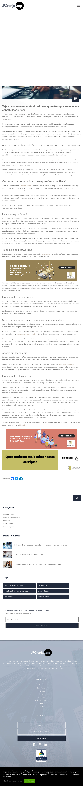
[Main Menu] (78, 5)
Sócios (41, 694)
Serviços (41, 691)
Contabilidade (8, 514)
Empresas (6, 520)
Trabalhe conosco (41, 700)
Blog (41, 703)
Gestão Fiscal (8, 524)
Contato (42, 707)
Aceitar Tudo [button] (30, 781)
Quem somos (41, 688)
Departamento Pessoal (11, 517)
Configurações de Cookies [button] (13, 781)
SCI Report (41, 697)
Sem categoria (8, 527)
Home (41, 685)
